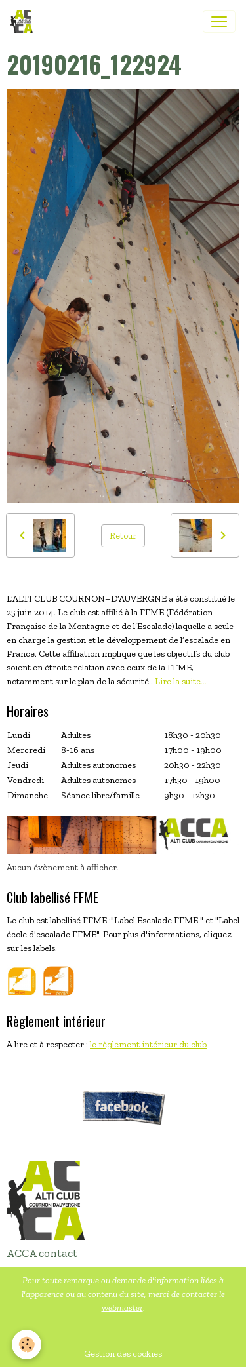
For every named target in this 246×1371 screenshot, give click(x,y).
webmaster (122, 1307)
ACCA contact (42, 1253)
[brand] (24, 21)
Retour (123, 535)
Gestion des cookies (123, 1353)
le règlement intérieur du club (148, 1044)
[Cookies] (26, 1344)
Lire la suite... (181, 681)
